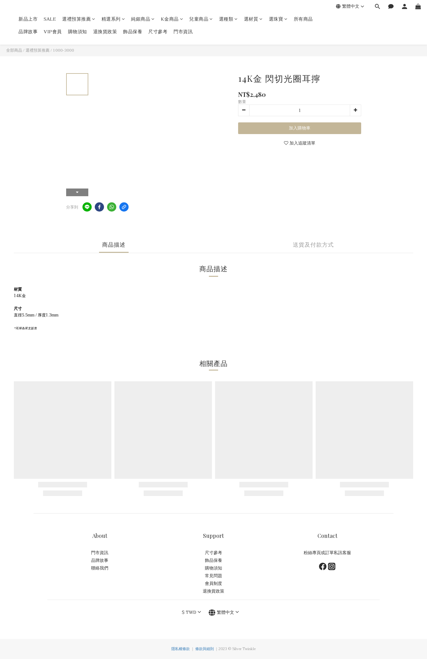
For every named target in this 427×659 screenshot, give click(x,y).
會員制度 (213, 583)
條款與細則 (204, 649)
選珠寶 (278, 19)
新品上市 (28, 19)
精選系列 (113, 19)
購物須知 (77, 32)
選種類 (228, 19)
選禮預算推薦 (78, 19)
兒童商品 (201, 19)
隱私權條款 (180, 649)
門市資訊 (183, 32)
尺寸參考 (157, 32)
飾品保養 (132, 32)
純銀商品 (143, 19)
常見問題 (213, 575)
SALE (50, 19)
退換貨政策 (105, 32)
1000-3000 (63, 50)
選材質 (253, 19)
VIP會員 (53, 32)
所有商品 (303, 19)
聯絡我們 (99, 568)
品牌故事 (28, 32)
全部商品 (14, 50)
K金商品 (172, 19)
